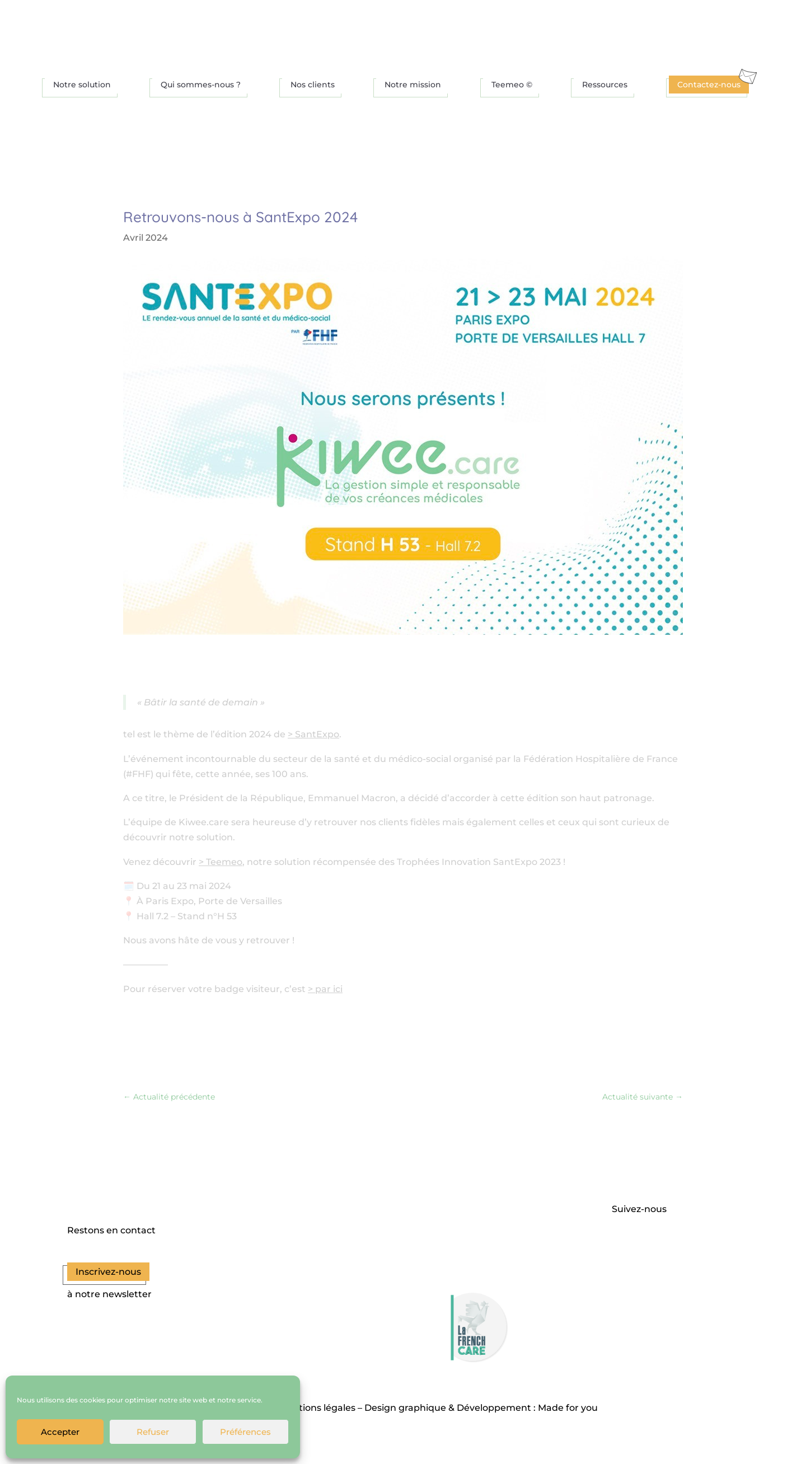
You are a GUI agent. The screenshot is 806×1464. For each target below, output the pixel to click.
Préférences (245, 1431)
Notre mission (413, 84)
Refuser (153, 1431)
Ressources (604, 84)
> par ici (325, 989)
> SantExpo (313, 734)
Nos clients (312, 84)
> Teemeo (220, 862)
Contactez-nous (709, 84)
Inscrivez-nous (108, 1271)
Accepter (60, 1431)
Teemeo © (511, 84)
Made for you (568, 1407)
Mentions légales (317, 1407)
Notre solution (82, 84)
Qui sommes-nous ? (201, 84)
